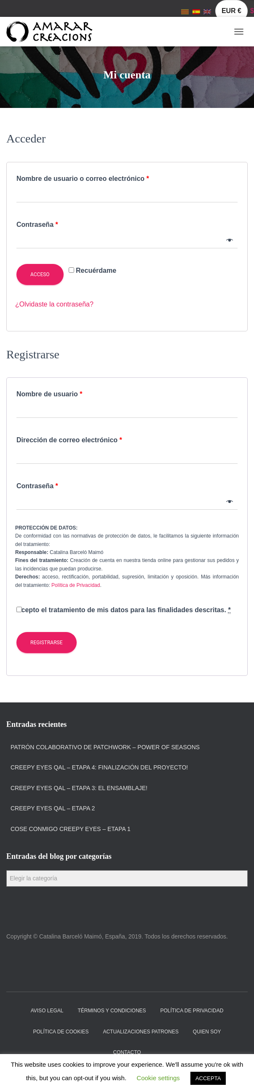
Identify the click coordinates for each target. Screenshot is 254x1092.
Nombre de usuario (49, 394)
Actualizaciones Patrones (141, 1032)
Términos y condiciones (112, 1011)
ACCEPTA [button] (208, 1078)
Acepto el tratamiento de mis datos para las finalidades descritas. (125, 609)
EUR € (231, 10)
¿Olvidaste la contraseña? (54, 304)
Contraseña (37, 224)
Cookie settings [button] (158, 1077)
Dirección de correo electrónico (69, 440)
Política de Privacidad (75, 585)
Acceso (40, 274)
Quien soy (207, 1032)
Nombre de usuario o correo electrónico (82, 178)
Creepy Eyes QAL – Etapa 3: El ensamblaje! (79, 788)
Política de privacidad (192, 1011)
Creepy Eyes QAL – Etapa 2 (53, 808)
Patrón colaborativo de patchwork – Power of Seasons (105, 747)
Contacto (127, 1052)
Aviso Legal (47, 1011)
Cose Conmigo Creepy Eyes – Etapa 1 (71, 829)
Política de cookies (60, 1032)
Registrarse (46, 643)
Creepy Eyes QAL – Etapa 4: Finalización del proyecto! (99, 767)
